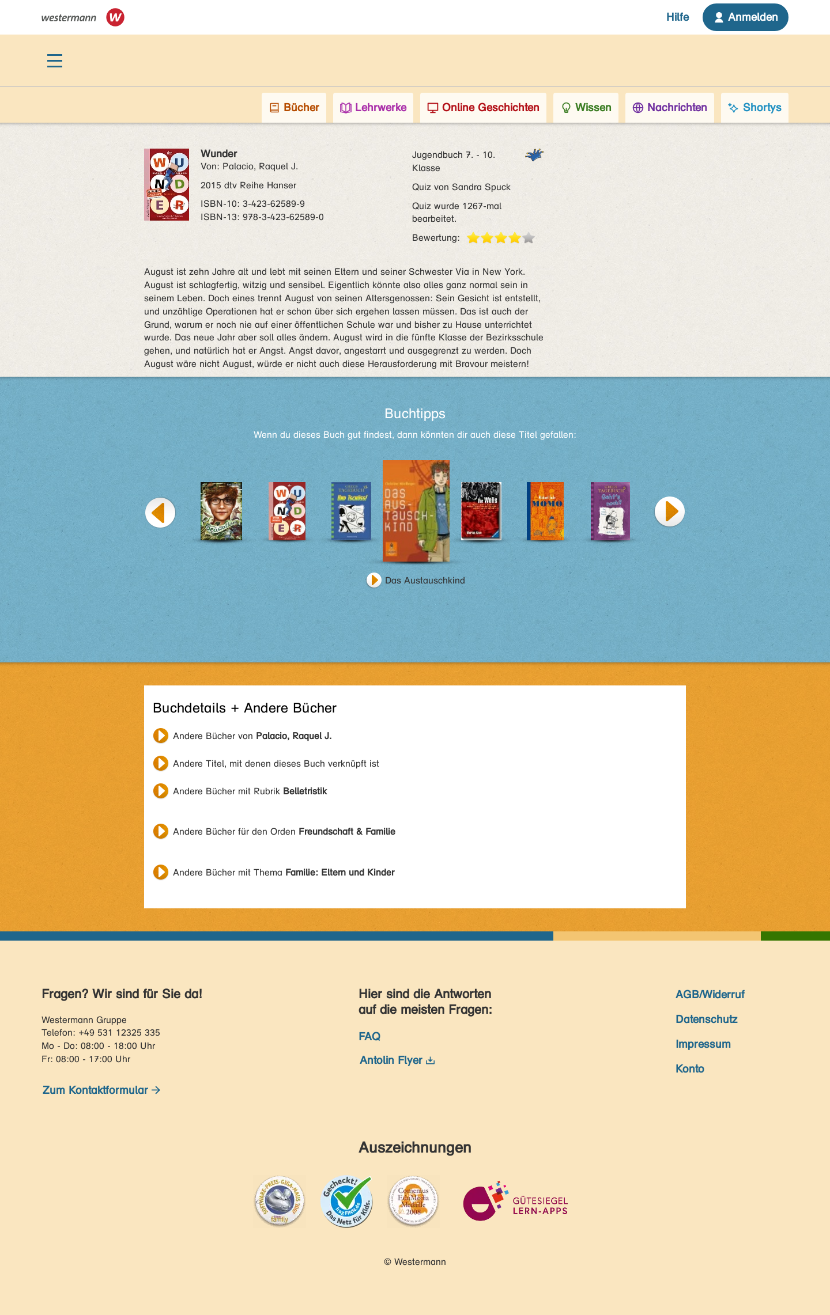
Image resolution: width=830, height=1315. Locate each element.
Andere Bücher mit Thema (283, 872)
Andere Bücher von (252, 735)
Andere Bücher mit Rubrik (250, 791)
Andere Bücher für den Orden (284, 831)
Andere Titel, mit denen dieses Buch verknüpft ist (276, 763)
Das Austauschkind (425, 580)
